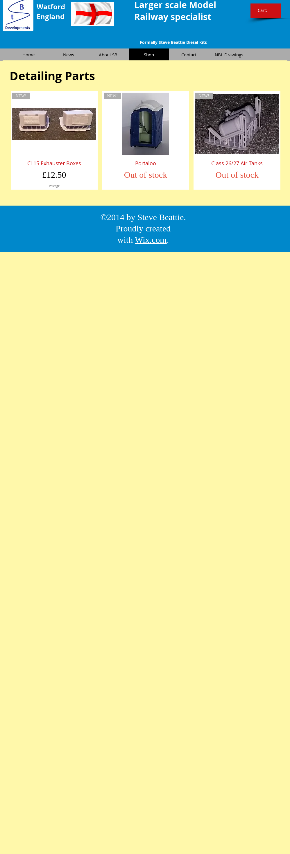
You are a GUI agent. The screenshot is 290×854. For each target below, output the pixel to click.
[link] (266, 10)
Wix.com (151, 239)
